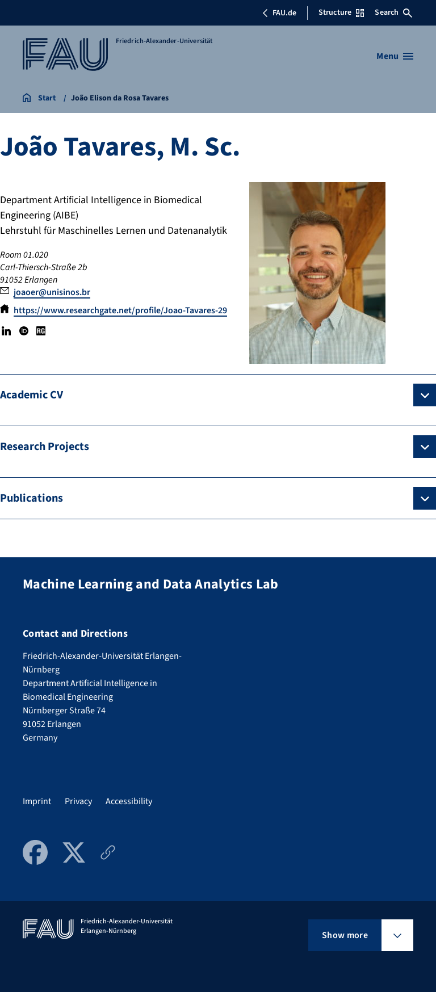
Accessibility (129, 801)
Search (393, 12)
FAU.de (279, 13)
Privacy (78, 801)
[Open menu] (394, 56)
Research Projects (44, 447)
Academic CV (31, 395)
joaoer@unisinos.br (52, 292)
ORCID (23, 331)
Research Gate (41, 331)
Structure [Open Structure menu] (341, 12)
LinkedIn (6, 331)
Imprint (37, 801)
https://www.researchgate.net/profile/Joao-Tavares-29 (120, 310)
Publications (31, 498)
